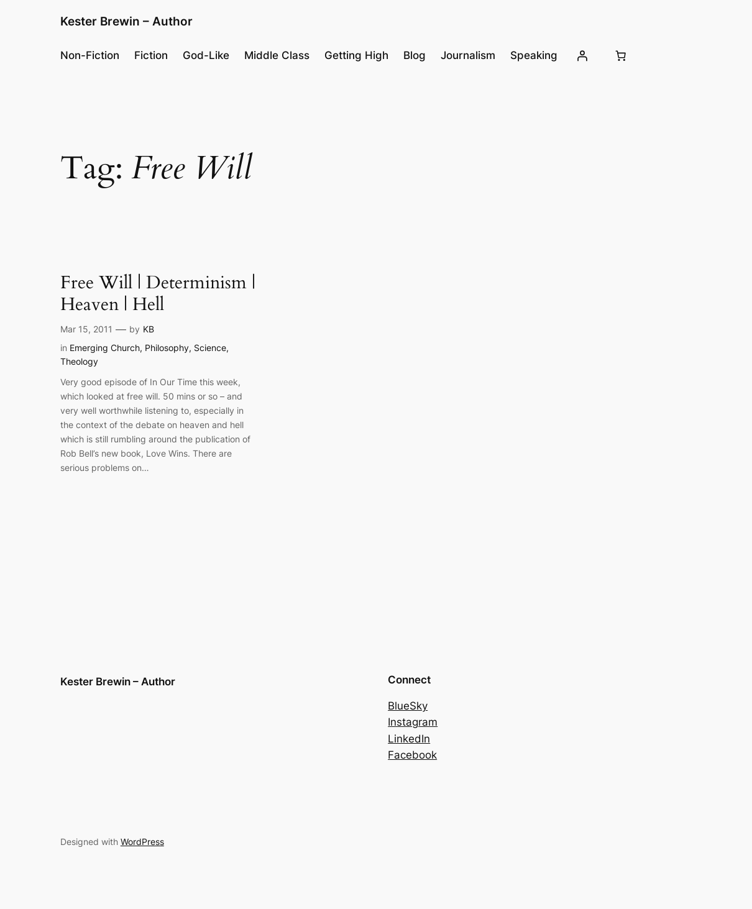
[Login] (582, 55)
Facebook (412, 755)
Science (210, 347)
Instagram (413, 722)
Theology (79, 361)
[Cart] (620, 55)
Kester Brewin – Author (126, 21)
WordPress (142, 841)
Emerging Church (105, 347)
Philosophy (167, 347)
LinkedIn (409, 739)
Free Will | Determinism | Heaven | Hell (157, 294)
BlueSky (408, 706)
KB (148, 329)
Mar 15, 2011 (86, 329)
